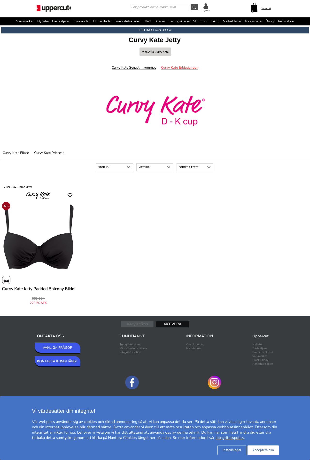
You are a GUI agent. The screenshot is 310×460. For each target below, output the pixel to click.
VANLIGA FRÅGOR (57, 347)
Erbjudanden (80, 21)
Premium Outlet (262, 352)
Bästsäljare (60, 21)
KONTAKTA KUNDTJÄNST (57, 361)
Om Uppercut (195, 344)
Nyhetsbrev (193, 348)
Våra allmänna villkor (133, 348)
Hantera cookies (262, 364)
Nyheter (43, 21)
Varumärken (25, 21)
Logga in (206, 10)
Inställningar (232, 450)
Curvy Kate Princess (49, 153)
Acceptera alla (263, 450)
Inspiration (286, 21)
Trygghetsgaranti (130, 344)
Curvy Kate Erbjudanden (179, 67)
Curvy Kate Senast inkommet (134, 67)
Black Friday (260, 360)
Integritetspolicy (130, 352)
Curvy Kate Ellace (16, 153)
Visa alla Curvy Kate (155, 52)
